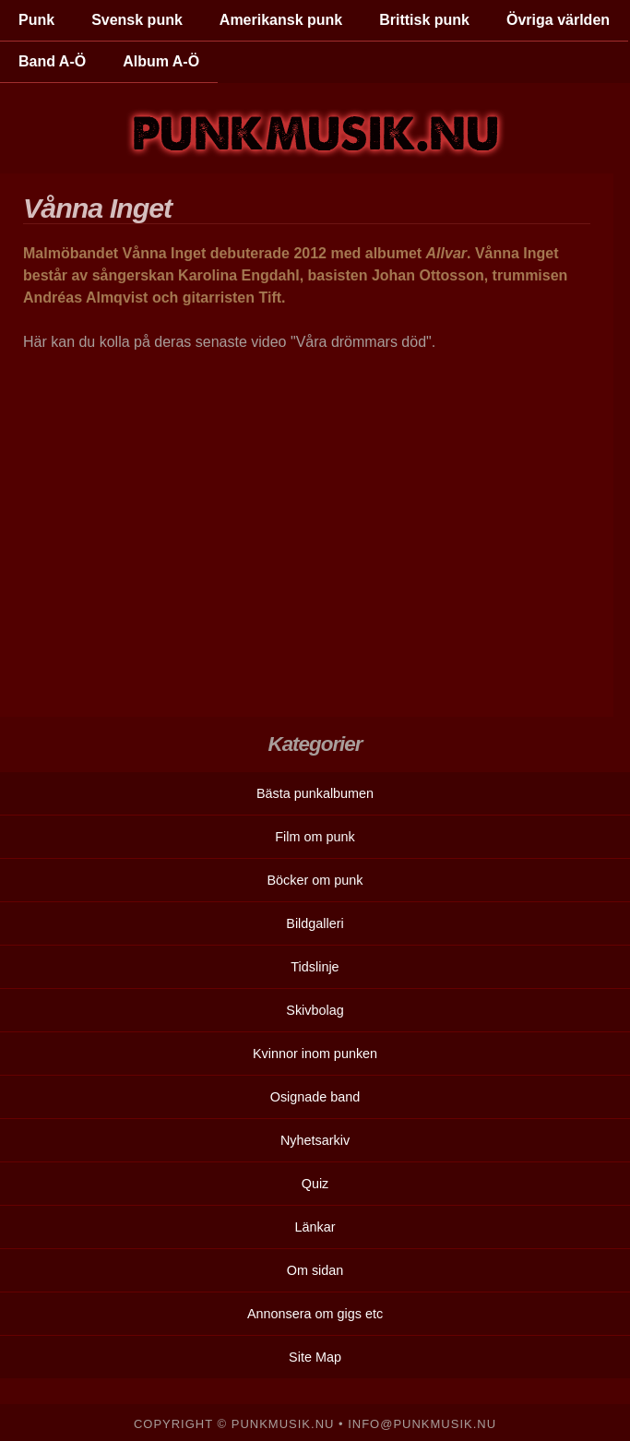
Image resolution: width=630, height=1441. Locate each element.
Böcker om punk (315, 880)
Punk (36, 20)
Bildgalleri (314, 923)
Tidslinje (315, 966)
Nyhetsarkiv (315, 1140)
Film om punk (314, 836)
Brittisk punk (424, 20)
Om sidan (315, 1270)
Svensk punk (137, 20)
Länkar (314, 1227)
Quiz (315, 1183)
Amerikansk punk (281, 20)
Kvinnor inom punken (315, 1053)
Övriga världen (558, 20)
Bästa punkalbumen (315, 793)
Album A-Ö (161, 61)
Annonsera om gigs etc (315, 1313)
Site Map (315, 1357)
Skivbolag (314, 1010)
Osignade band (315, 1097)
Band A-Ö (52, 61)
